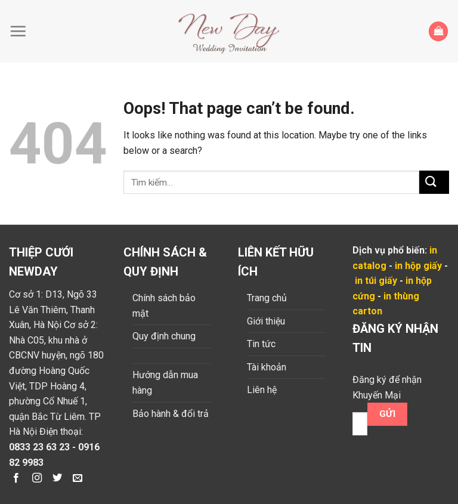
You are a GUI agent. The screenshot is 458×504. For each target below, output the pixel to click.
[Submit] (434, 182)
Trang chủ (267, 298)
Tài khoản (266, 367)
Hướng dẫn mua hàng (165, 382)
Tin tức (261, 344)
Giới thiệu (266, 321)
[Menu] (21, 31)
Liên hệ (262, 389)
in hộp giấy (418, 265)
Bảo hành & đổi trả (170, 413)
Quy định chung (164, 336)
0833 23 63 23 (39, 447)
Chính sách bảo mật (164, 305)
